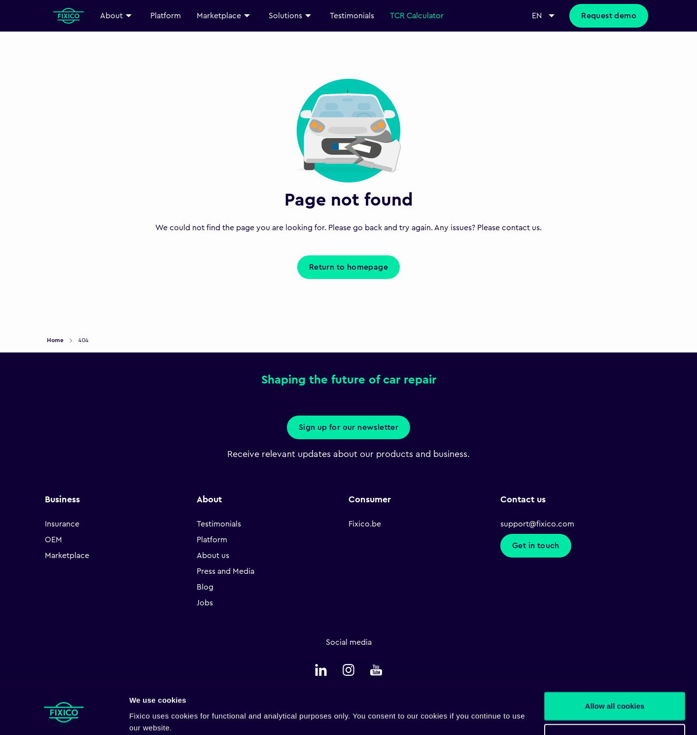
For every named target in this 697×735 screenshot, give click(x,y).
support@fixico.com (537, 524)
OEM (53, 540)
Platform (212, 540)
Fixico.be (364, 524)
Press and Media (225, 571)
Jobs (205, 603)
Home (56, 340)
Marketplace (67, 556)
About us (213, 556)
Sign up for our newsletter (348, 427)
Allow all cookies (615, 667)
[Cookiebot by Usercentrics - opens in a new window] (64, 715)
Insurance (62, 524)
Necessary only (615, 699)
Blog (205, 587)
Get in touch (535, 546)
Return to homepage (348, 267)
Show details (152, 715)
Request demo (608, 16)
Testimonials (219, 524)
